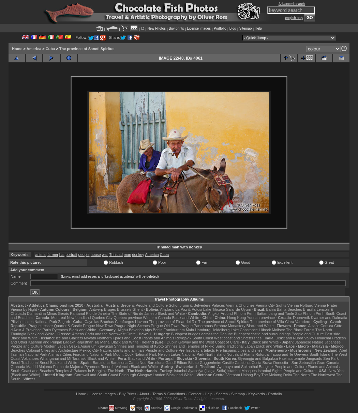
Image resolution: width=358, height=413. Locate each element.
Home (17, 49)
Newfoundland (79, 318)
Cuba (50, 49)
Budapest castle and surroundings (262, 334)
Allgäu (122, 330)
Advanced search (292, 4)
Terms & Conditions (168, 394)
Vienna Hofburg (300, 305)
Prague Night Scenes (132, 326)
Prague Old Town (165, 326)
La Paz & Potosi (189, 309)
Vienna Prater (325, 305)
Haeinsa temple (292, 358)
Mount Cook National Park (135, 354)
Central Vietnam (226, 375)
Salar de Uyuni (238, 309)
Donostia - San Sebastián (294, 363)
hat (61, 255)
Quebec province (128, 318)
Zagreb (64, 322)
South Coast (202, 338)
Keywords (256, 394)
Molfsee (278, 330)
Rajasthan (84, 342)
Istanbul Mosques (242, 371)
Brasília (309, 309)
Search (222, 394)
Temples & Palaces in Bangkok (81, 371)
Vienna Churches (240, 305)
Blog (232, 28)
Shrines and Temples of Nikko (189, 346)
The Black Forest (300, 330)
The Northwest (323, 375)
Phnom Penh (314, 313)
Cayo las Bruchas (99, 322)
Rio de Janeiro (98, 313)
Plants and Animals (158, 338)
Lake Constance (244, 330)
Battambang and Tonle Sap (279, 313)
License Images (102, 394)
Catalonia (242, 363)
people (84, 255)
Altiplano (167, 309)
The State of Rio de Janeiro (134, 313)
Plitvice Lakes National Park (34, 322)
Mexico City (89, 350)
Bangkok (266, 367)
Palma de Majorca (68, 367)
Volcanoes (30, 358)
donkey (138, 255)
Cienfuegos (124, 322)
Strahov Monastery (229, 326)
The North (323, 330)
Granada (18, 367)
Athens (78, 334)
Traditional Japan (240, 346)
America (34, 49)
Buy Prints (127, 394)
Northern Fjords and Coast (119, 338)
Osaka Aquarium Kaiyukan (91, 346)
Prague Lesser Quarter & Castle (55, 326)
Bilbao (182, 363)
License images (199, 28)
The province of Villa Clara (272, 322)
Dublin (172, 342)
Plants (249, 354)
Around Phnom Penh (238, 313)
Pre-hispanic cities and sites (239, 350)
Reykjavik (183, 338)
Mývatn (90, 338)
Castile (228, 363)
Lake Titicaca (214, 309)
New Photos (156, 28)
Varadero (302, 322)
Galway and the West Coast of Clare (208, 342)
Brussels (124, 309)
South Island (320, 354)
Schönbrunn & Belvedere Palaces (197, 305)
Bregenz (128, 305)
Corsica (326, 326)
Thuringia (18, 334)
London (159, 375)
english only (294, 18)
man (127, 255)
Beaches (18, 350)
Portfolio (220, 28)
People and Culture (152, 305)
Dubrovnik (301, 318)
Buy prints (176, 28)
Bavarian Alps (140, 330)
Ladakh (69, 342)
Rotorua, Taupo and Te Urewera (282, 354)
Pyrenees (60, 330)
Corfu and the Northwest (105, 334)
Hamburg (202, 330)
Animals (54, 354)
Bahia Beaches (289, 309)
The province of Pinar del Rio (173, 322)
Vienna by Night (24, 309)
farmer (52, 255)
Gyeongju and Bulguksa (258, 358)
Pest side (332, 334)
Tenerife (108, 367)
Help (258, 28)
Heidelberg (220, 330)
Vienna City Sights (271, 305)
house (96, 255)
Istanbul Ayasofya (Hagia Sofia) (200, 371)
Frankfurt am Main (179, 330)
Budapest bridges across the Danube (202, 334)
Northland (235, 354)
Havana (141, 322)
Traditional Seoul (35, 363)
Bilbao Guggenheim (204, 363)
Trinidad (116, 255)
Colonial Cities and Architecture (52, 350)
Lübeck (265, 330)
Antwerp (96, 309)
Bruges (110, 309)
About (144, 394)
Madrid (32, 367)
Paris (47, 330)
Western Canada (157, 318)
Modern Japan (56, 346)
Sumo (220, 346)
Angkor (214, 313)
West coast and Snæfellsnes (238, 338)
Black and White (171, 313)
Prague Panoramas (197, 326)
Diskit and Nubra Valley (294, 338)
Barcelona (101, 363)
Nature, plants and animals (122, 350)
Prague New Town (98, 326)
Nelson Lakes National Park (181, 354)
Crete (131, 334)
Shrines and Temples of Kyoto (139, 346)
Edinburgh (127, 375)
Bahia (271, 309)
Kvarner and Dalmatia (329, 318)
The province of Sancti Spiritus (87, 49)
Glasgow (144, 375)
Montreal (58, 318)
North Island (215, 354)
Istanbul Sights (270, 371)
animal (40, 255)
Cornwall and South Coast (96, 375)
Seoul (15, 363)
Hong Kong (236, 318)
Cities (67, 354)
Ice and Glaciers (69, 338)
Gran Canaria (328, 363)
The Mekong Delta (277, 375)
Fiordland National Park (92, 354)
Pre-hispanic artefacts (197, 350)
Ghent (138, 309)
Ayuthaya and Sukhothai (237, 367)
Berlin (157, 330)
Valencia (123, 367)
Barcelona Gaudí (162, 363)
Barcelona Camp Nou (129, 363)
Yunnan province (261, 318)
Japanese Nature (309, 342)
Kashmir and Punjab (45, 342)
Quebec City (102, 318)
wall (105, 255)
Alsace (313, 326)
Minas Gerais (58, 313)
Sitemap (245, 28)
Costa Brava (262, 363)
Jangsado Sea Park (322, 358)
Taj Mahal (102, 342)
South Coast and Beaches (32, 371)
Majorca (45, 367)
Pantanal (77, 313)
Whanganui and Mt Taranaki (63, 358)
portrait (71, 255)
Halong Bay (250, 375)
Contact (195, 394)
